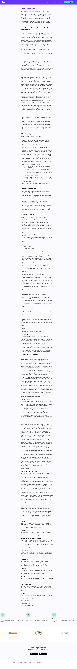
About (10, 662)
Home (48, 2)
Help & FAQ (20, 662)
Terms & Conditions (32, 662)
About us (60, 2)
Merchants (54, 2)
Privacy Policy (39, 662)
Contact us (25, 662)
